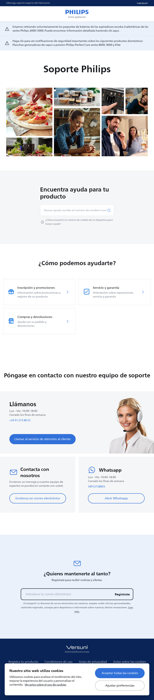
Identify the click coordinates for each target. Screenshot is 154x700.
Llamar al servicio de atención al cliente (42, 439)
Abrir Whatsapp (116, 498)
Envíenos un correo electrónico (37, 498)
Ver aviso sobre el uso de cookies (45, 684)
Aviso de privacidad (93, 661)
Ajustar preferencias (119, 685)
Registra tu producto (23, 661)
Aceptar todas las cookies (120, 673)
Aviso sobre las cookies (129, 661)
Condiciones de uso (59, 661)
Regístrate (122, 594)
